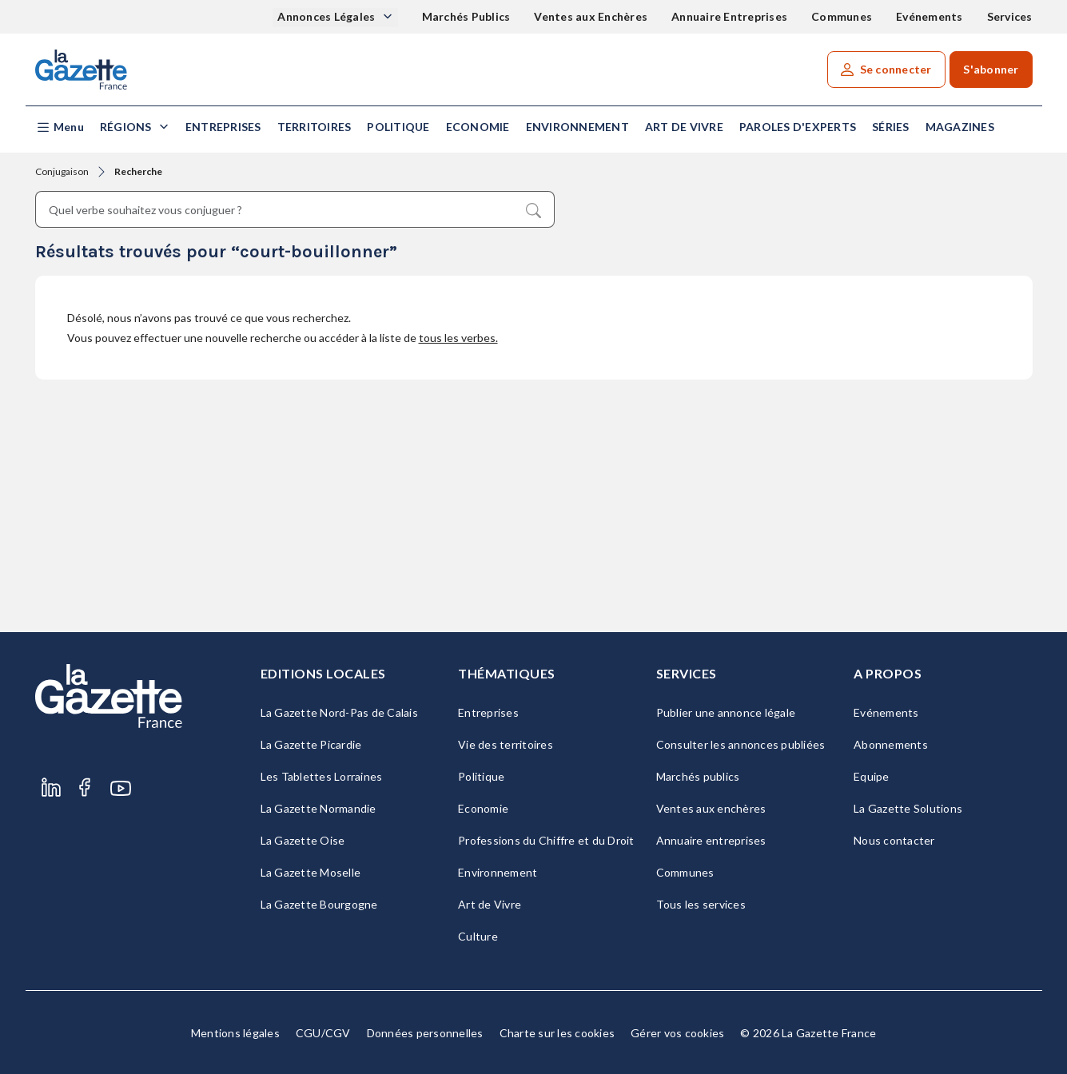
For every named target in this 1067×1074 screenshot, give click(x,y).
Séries (891, 126)
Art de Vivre (684, 126)
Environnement (577, 126)
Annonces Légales (327, 16)
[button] (59, 127)
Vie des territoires (505, 744)
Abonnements (891, 744)
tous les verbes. (458, 337)
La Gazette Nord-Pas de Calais (339, 712)
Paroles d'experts (797, 126)
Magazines (960, 126)
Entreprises (223, 126)
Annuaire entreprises (711, 840)
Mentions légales (235, 1033)
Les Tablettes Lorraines (322, 776)
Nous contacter (894, 840)
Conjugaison (62, 171)
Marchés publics (698, 776)
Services (1010, 16)
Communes (841, 16)
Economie (478, 126)
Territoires (314, 126)
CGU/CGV (323, 1033)
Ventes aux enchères (711, 808)
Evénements (929, 16)
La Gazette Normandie (318, 808)
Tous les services (701, 904)
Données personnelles (425, 1033)
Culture (478, 936)
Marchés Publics (466, 16)
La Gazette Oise (303, 840)
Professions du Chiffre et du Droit (546, 840)
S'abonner (990, 69)
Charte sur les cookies (557, 1033)
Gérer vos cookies (677, 1033)
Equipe (872, 776)
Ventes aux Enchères (590, 16)
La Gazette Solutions (908, 808)
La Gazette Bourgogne (319, 904)
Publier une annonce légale (726, 712)
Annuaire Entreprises (729, 16)
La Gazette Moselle (311, 872)
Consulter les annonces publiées (741, 744)
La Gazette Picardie (311, 744)
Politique (398, 126)
